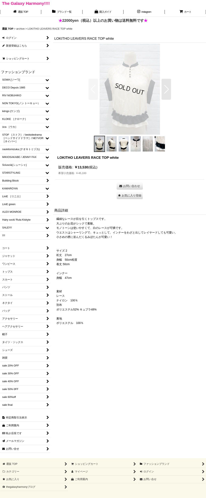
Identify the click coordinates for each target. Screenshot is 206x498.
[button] (93, 89)
